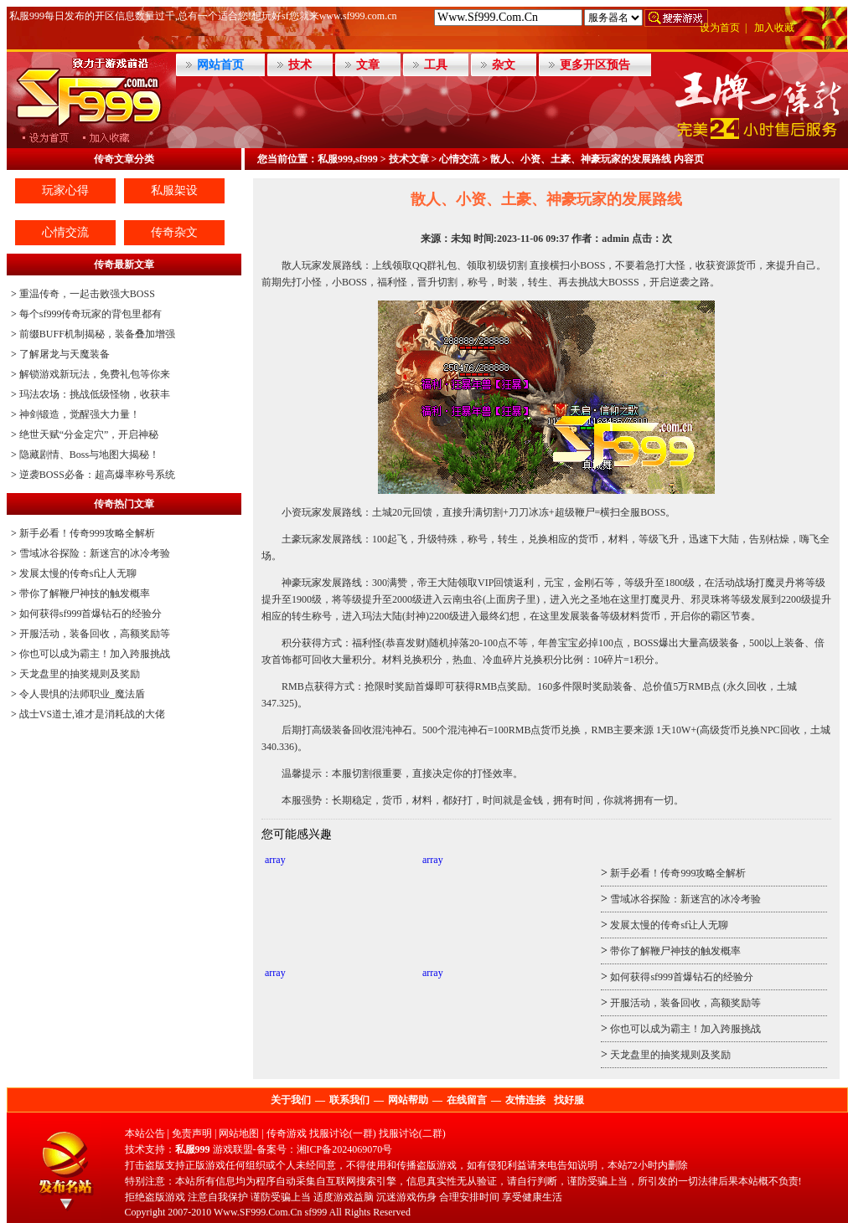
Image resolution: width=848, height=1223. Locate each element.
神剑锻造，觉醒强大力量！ (79, 414)
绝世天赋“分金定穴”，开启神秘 (89, 434)
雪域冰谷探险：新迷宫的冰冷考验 (94, 553)
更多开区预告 (595, 65)
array (275, 860)
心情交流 (65, 232)
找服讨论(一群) (342, 1133)
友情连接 (525, 1100)
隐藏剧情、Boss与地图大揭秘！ (89, 454)
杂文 (503, 65)
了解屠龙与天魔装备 (64, 354)
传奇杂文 (174, 232)
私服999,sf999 (348, 159)
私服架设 (174, 190)
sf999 (316, 1212)
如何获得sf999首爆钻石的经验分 (91, 613)
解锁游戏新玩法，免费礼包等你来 (94, 374)
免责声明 (192, 1133)
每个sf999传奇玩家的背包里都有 (91, 314)
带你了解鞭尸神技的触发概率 (84, 593)
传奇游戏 (286, 1133)
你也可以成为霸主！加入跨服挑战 (94, 654)
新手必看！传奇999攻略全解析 (87, 533)
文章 (368, 65)
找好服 (569, 1100)
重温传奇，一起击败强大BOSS (87, 294)
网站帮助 (408, 1100)
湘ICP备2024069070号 (345, 1149)
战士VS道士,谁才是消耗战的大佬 (92, 714)
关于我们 (291, 1100)
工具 (435, 65)
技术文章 (409, 159)
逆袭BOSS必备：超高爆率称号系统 (97, 474)
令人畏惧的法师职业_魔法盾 (82, 694)
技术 (300, 65)
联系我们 (349, 1100)
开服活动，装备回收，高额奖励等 (94, 634)
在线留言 (467, 1100)
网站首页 (220, 65)
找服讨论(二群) (412, 1133)
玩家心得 (65, 190)
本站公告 (145, 1133)
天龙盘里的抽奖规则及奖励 (79, 674)
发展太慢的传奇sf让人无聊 (78, 573)
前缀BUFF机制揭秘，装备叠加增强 (97, 334)
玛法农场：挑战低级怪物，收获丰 (94, 394)
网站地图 (239, 1133)
